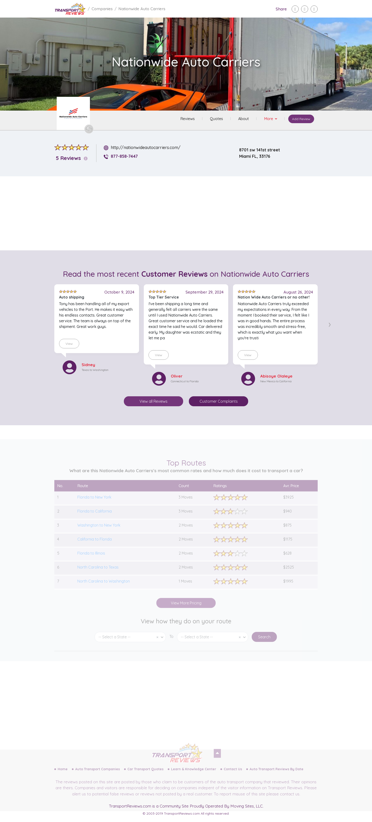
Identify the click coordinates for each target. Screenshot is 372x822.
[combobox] (130, 643)
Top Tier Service (164, 297)
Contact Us (233, 775)
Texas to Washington (95, 370)
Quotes (216, 119)
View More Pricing (186, 608)
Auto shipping (71, 297)
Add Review (301, 119)
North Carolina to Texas (98, 572)
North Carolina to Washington (103, 586)
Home (63, 775)
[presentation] (329, 324)
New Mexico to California (276, 381)
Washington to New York (98, 530)
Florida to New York (94, 502)
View (69, 343)
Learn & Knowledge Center (193, 775)
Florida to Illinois (91, 558)
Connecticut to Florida (185, 381)
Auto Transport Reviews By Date (276, 775)
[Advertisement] (189, 213)
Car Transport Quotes (145, 775)
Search (264, 642)
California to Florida (94, 544)
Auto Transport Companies (97, 775)
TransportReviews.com (130, 805)
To (171, 642)
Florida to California (94, 516)
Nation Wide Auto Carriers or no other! (274, 297)
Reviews (187, 119)
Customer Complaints (219, 401)
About (243, 119)
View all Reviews (153, 401)
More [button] (269, 119)
